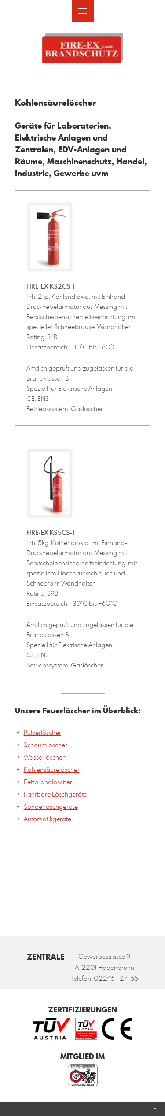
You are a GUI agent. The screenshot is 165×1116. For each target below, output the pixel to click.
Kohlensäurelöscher (52, 769)
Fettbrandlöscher (48, 782)
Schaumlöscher (45, 745)
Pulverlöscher (42, 732)
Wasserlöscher (44, 757)
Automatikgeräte (48, 819)
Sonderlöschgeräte (51, 806)
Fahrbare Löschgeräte (55, 794)
